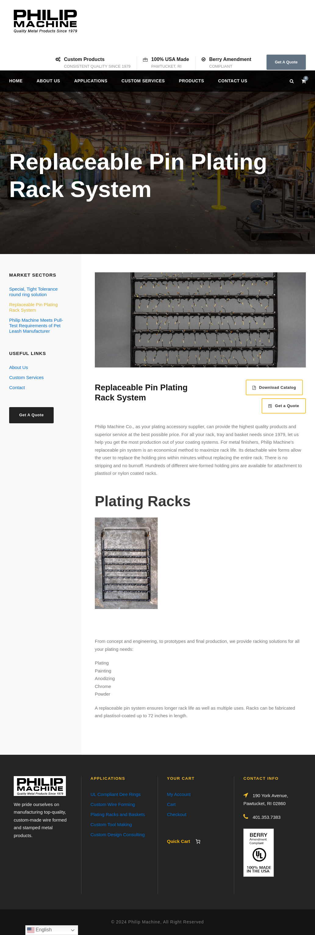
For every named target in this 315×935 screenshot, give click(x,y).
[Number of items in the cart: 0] (198, 841)
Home (16, 80)
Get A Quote (286, 62)
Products (191, 80)
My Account (179, 794)
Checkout (176, 814)
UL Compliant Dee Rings (116, 794)
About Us (48, 80)
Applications (90, 80)
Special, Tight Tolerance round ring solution (33, 291)
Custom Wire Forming (113, 804)
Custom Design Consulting (118, 834)
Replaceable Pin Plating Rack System (33, 307)
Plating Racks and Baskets (118, 814)
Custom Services (143, 80)
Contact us (232, 80)
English (39, 930)
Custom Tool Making (111, 824)
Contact (17, 387)
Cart (171, 804)
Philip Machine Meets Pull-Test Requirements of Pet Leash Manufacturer (36, 325)
